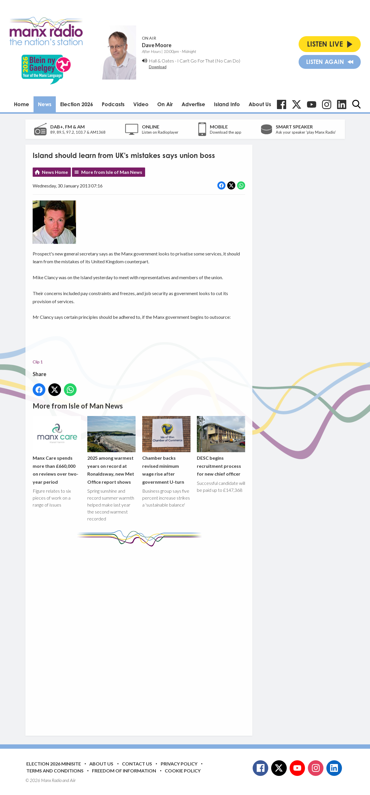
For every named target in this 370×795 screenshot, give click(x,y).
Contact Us (137, 763)
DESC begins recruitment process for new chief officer (221, 446)
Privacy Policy (179, 763)
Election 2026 (76, 104)
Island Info (227, 104)
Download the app (225, 132)
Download (157, 67)
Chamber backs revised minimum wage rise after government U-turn (166, 450)
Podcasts (113, 104)
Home (21, 104)
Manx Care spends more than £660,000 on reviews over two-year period (57, 450)
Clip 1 (38, 361)
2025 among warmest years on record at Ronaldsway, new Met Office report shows (111, 450)
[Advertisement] (141, 637)
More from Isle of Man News (111, 172)
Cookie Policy (183, 770)
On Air (165, 104)
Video (141, 104)
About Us (260, 104)
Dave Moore (156, 45)
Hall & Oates (161, 60)
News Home (55, 172)
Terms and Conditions (55, 770)
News (44, 104)
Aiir (73, 780)
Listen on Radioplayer (160, 132)
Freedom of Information (124, 770)
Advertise (193, 104)
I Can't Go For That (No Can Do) (208, 60)
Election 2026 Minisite (53, 763)
